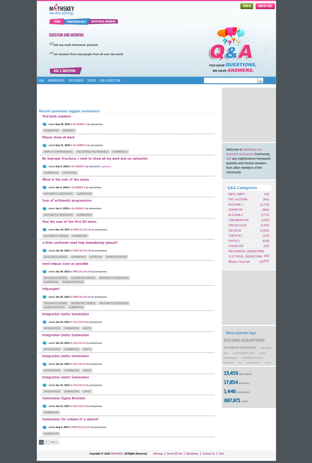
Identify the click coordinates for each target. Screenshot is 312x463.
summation (51, 130)
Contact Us (208, 453)
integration (228, 362)
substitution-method (253, 362)
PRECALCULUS (237, 225)
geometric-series (83, 278)
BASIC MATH (236, 194)
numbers (69, 130)
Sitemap (158, 453)
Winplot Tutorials (239, 262)
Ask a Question (110, 80)
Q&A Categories (242, 188)
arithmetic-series (56, 236)
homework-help (230, 358)
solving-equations (244, 340)
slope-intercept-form (243, 353)
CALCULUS (234, 230)
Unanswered (56, 80)
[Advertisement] (249, 115)
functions (266, 348)
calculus (267, 362)
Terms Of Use (174, 453)
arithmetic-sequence (58, 193)
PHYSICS (234, 241)
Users (92, 80)
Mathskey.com (252, 149)
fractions (69, 172)
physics (262, 353)
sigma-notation (116, 257)
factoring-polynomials (93, 151)
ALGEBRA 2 (235, 215)
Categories (76, 80)
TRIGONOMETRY (238, 220)
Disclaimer (192, 453)
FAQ (221, 453)
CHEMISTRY (236, 246)
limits (239, 362)
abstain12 (94, 166)
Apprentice (106, 167)
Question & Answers (240, 154)
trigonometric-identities (252, 358)
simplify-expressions (58, 151)
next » (53, 442)
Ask (228, 158)
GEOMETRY (235, 210)
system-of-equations (240, 347)
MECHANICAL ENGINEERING (246, 251)
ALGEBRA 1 (235, 204)
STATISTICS (235, 236)
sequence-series (55, 257)
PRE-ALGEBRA (237, 199)
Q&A (41, 80)
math (226, 353)
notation (96, 257)
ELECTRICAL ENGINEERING (245, 256)
